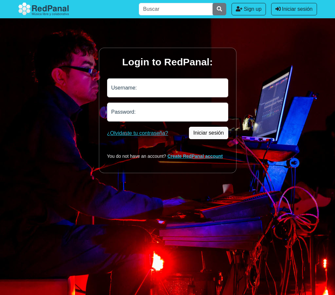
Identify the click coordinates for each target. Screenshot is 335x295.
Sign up (249, 9)
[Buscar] (176, 9)
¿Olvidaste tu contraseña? (137, 133)
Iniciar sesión (294, 9)
